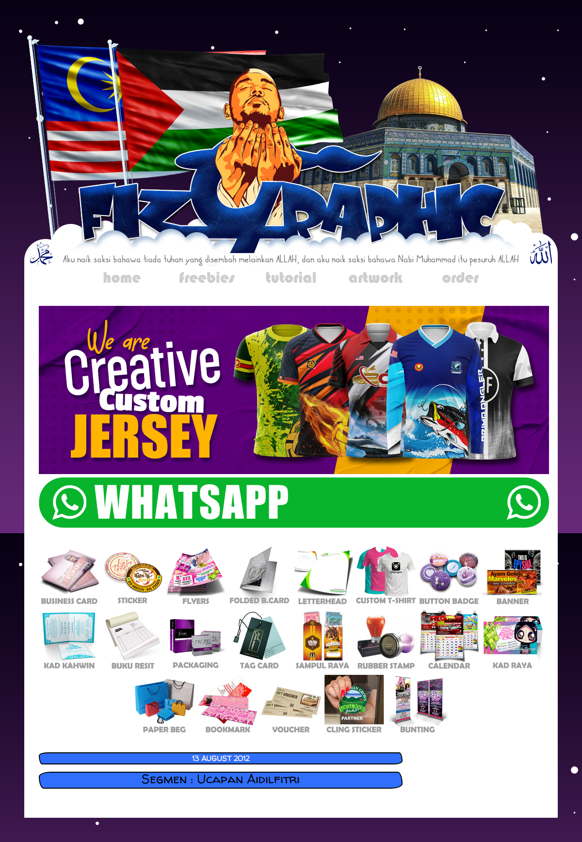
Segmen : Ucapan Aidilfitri (221, 778)
